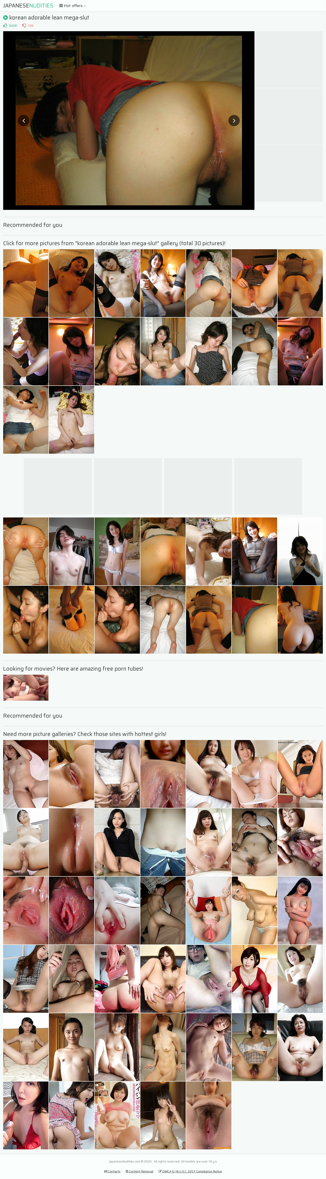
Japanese (28, 5)
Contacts (112, 1171)
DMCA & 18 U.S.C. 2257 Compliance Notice (190, 1171)
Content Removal (139, 1171)
